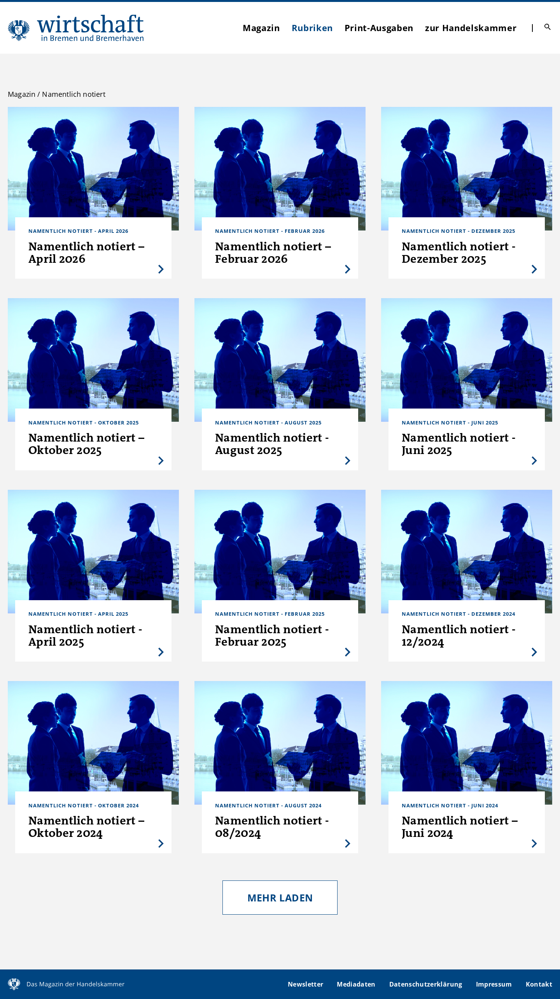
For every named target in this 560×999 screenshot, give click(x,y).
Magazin (261, 27)
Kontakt (539, 984)
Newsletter (305, 984)
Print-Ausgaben (379, 27)
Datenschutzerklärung (425, 984)
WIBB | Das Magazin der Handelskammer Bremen (76, 27)
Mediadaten (356, 984)
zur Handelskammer (470, 27)
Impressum (494, 984)
